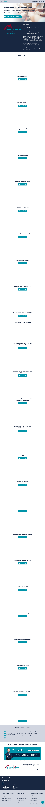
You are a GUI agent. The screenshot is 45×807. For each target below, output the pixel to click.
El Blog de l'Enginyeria (21, 796)
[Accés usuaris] (36, 1)
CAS (43, 1)
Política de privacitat (33, 796)
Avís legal (31, 795)
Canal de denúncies (33, 802)
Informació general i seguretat (36, 793)
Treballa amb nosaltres (21, 795)
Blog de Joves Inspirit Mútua (22, 798)
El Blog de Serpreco (20, 800)
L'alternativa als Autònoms (7, 800)
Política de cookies (33, 798)
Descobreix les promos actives (12, 16)
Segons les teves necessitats (8, 793)
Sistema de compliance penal (35, 803)
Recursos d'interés (20, 793)
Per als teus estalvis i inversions (8, 796)
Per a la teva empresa (6, 798)
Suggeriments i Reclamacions (22, 802)
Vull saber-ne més (22, 79)
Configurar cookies (33, 800)
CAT (41, 1)
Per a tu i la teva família (6, 795)
